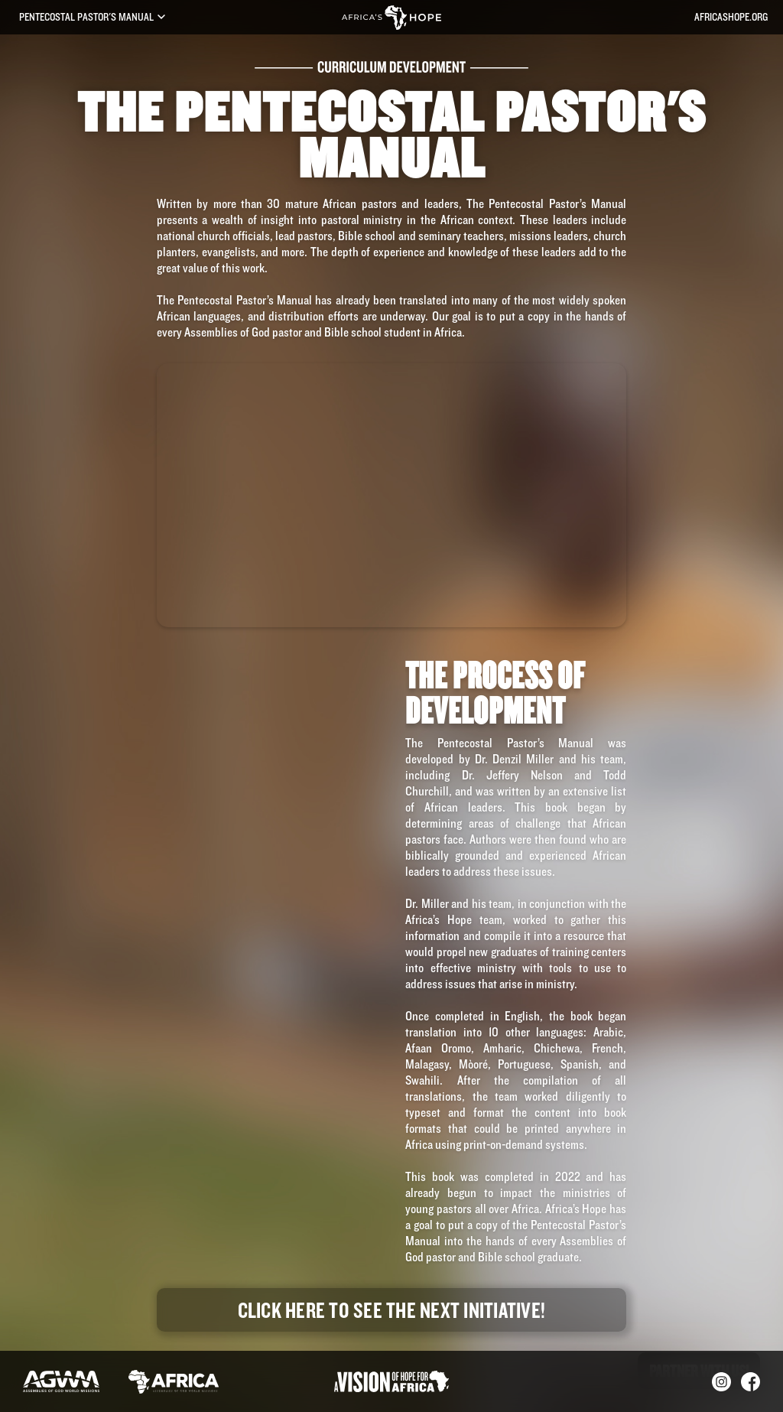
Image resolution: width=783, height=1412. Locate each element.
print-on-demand (503, 1144)
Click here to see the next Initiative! (392, 1309)
